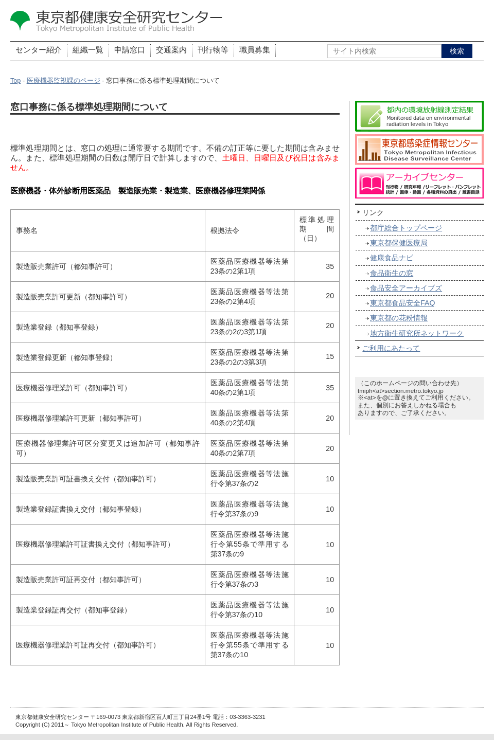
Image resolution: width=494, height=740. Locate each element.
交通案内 (171, 50)
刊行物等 (213, 50)
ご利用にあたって (391, 348)
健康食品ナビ (391, 258)
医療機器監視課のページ (63, 80)
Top (15, 80)
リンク (373, 212)
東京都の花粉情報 (399, 318)
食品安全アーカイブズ (406, 288)
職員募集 (254, 50)
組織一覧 (88, 50)
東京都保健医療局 (399, 243)
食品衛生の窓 (391, 273)
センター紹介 (38, 50)
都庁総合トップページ (406, 228)
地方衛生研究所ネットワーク (417, 333)
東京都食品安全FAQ (402, 303)
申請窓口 (129, 50)
